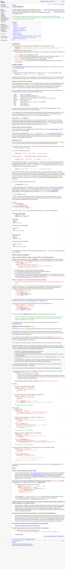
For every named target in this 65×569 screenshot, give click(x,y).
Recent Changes (46, 1)
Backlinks (62, 4)
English (20, 534)
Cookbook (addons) (5, 25)
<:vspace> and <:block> (16, 33)
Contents (15, 22)
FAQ (2, 12)
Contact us (3, 21)
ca (24, 534)
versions (18, 327)
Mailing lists (3, 29)
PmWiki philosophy (4, 19)
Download (3, 14)
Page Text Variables (25, 94)
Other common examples (17, 34)
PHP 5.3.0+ (33, 373)
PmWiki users (3, 30)
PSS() (23, 350)
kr (38, 534)
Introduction (14, 23)
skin (31, 471)
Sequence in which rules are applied (19, 27)
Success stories (4, 31)
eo (30, 534)
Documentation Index (52, 9)
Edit (52, 4)
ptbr (46, 534)
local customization (30, 296)
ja (37, 534)
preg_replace (15, 13)
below (57, 277)
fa (32, 534)
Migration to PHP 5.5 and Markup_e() (19, 38)
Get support (3, 34)
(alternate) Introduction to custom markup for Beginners (27, 519)
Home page (3, 4)
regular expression (55, 127)
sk (50, 534)
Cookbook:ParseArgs (17, 319)
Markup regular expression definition (19, 30)
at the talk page (55, 458)
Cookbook (41, 296)
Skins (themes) (4, 26)
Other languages (4, 40)
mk (41, 534)
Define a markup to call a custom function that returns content (24, 37)
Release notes (3, 20)
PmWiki (2, 9)
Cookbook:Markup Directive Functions (23, 66)
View (49, 4)
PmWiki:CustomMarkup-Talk (30, 532)
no (43, 534)
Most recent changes (5, 6)
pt (45, 534)
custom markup (36, 468)
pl (44, 534)
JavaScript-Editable (37, 470)
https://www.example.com (25, 273)
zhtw (61, 534)
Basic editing (3, 16)
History (55, 4)
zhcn (59, 534)
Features (2, 13)
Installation (3, 15)
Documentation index (5, 18)
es (31, 534)
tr (55, 534)
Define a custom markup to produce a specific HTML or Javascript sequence (27, 35)
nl (42, 534)
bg (23, 534)
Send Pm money (4, 37)
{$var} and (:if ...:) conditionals (18, 29)
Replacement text (16, 31)
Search (51, 1)
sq (51, 534)
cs (25, 534)
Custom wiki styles (60, 9)
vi (57, 534)
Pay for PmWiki (4, 36)
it (36, 534)
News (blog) (3, 11)
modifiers (27, 129)
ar (22, 534)
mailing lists (14, 460)
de (28, 534)
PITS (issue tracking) (5, 27)
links (29, 100)
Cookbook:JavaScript (37, 467)
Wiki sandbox (3, 5)
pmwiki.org (3, 24)
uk (56, 534)
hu (34, 534)
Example (15, 26)
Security (45, 9)
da (26, 534)
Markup (21, 528)
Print (59, 4)
